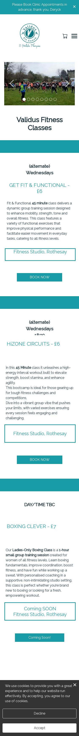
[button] (65, 36)
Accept (39, 728)
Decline (39, 713)
